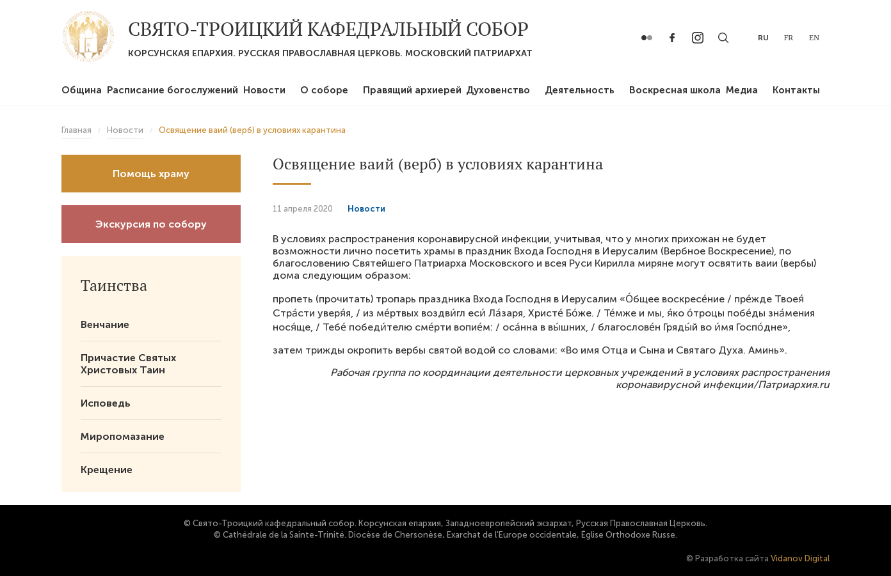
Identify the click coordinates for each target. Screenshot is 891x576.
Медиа (742, 90)
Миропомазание (123, 436)
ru (763, 37)
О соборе (324, 90)
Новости (264, 90)
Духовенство (498, 90)
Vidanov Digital (800, 558)
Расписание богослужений (172, 90)
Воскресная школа (675, 90)
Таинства (114, 285)
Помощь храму (151, 173)
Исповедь (106, 403)
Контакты (796, 90)
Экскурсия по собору (151, 224)
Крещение (106, 469)
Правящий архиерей (412, 90)
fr (789, 37)
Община (81, 90)
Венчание (105, 324)
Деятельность (579, 90)
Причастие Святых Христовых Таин (128, 364)
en (814, 37)
